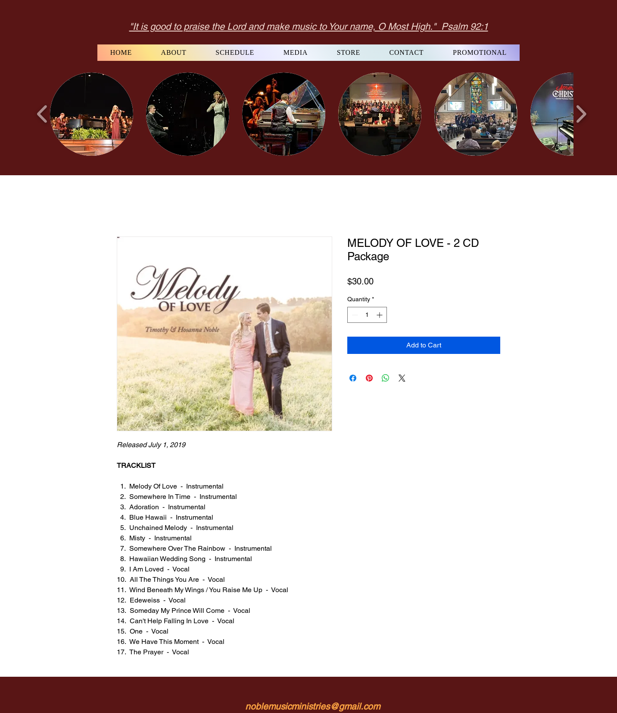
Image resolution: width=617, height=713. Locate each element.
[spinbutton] (367, 314)
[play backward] (42, 114)
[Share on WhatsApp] (385, 378)
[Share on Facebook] (353, 378)
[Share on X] (402, 378)
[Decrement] (354, 314)
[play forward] (581, 114)
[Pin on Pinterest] (369, 378)
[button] (91, 114)
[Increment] (380, 314)
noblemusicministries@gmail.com (312, 706)
